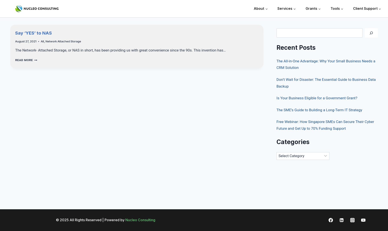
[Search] (371, 33)
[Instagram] (352, 220)
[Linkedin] (341, 220)
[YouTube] (363, 220)
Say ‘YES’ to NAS (33, 33)
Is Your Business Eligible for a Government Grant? (317, 98)
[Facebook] (330, 220)
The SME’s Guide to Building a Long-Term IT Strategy (319, 110)
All (42, 41)
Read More (26, 60)
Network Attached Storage (63, 41)
